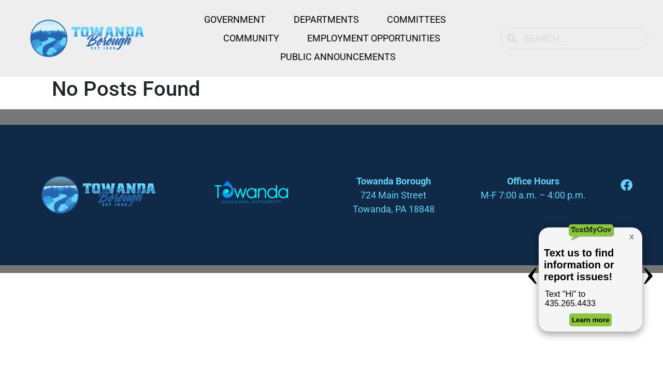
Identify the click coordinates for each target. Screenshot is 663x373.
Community (251, 38)
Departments (326, 19)
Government (235, 19)
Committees (416, 19)
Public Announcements (338, 56)
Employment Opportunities (373, 38)
